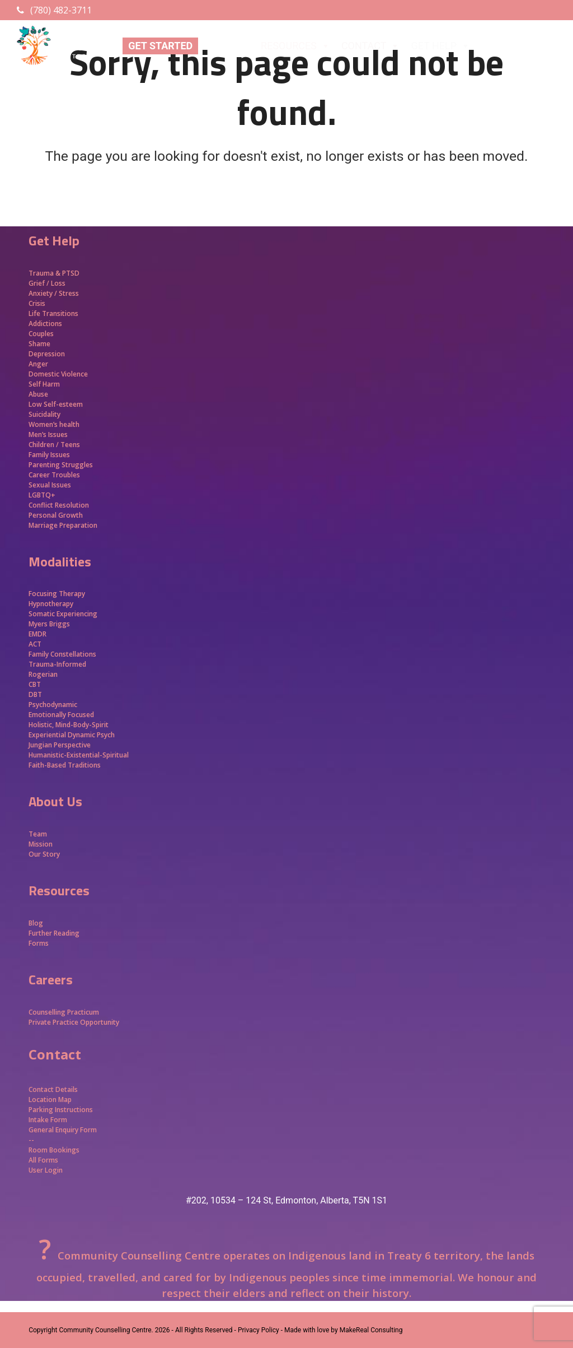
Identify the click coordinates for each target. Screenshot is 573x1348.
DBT (35, 694)
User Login (46, 1170)
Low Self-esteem (56, 404)
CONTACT (370, 46)
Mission (41, 844)
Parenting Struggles (61, 465)
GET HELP (440, 46)
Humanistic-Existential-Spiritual (79, 755)
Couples (41, 333)
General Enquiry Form (63, 1130)
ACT (35, 644)
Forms (39, 943)
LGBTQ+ (42, 495)
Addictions (45, 323)
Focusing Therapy (57, 593)
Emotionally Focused (61, 714)
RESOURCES (295, 46)
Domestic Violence (58, 374)
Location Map (50, 1099)
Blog (36, 923)
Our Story (44, 854)
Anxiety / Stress (54, 293)
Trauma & (45, 273)
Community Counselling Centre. (106, 1330)
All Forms (43, 1160)
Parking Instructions (61, 1109)
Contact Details (53, 1089)
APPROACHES (520, 46)
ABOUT (227, 46)
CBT (35, 684)
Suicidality (44, 414)
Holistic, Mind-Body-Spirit (69, 724)
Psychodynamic (53, 704)
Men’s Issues (48, 434)
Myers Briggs (49, 624)
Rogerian (43, 674)
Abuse (38, 394)
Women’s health (54, 424)
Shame (39, 343)
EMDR (37, 634)
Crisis (37, 303)
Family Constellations (63, 654)
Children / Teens (54, 444)
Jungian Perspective (60, 745)
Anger (38, 364)
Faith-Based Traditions (65, 765)
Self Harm (44, 384)
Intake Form (48, 1119)
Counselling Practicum (64, 1012)
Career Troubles (54, 475)
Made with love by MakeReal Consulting (343, 1330)
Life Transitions (53, 313)
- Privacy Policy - (258, 1330)
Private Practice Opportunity (74, 1022)
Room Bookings (54, 1150)
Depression (47, 354)
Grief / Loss (48, 283)
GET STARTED (160, 46)
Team (38, 834)
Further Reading (54, 933)
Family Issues (49, 454)
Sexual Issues (50, 485)
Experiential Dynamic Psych (72, 735)
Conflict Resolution (59, 505)
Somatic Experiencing (63, 614)
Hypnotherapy (51, 603)
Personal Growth (56, 515)
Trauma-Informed (58, 664)
